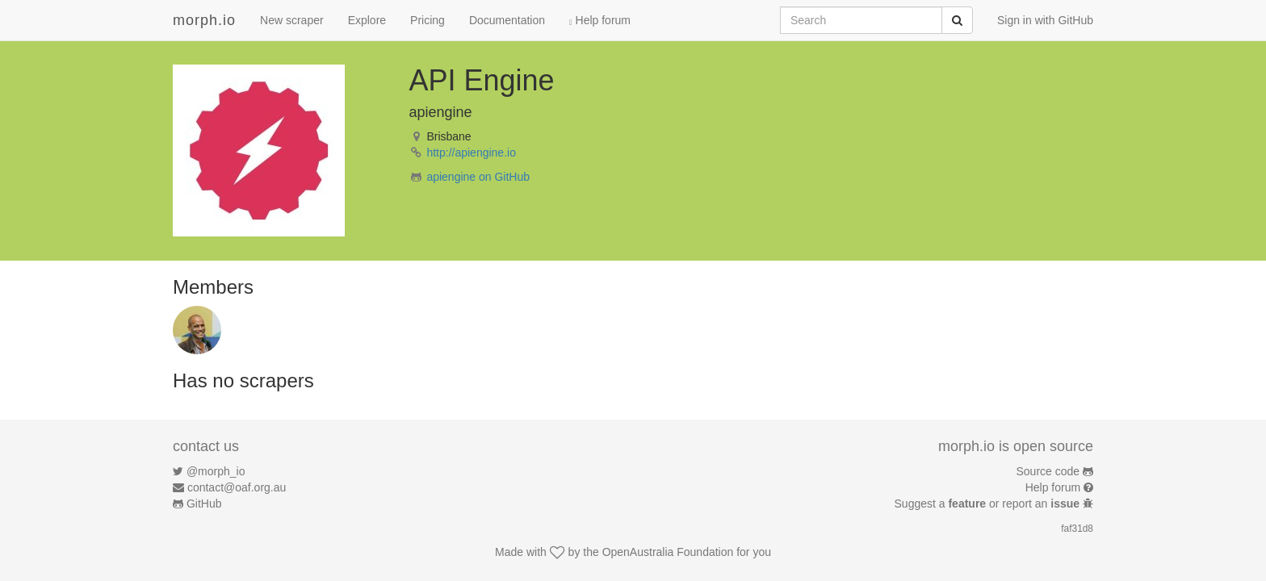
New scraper (292, 20)
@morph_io (216, 471)
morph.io (204, 20)
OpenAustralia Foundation (668, 551)
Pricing (427, 20)
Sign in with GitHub (1045, 20)
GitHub (204, 503)
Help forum (600, 20)
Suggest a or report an (989, 503)
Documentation (507, 20)
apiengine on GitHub (478, 176)
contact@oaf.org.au (236, 487)
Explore (367, 20)
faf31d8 (1077, 528)
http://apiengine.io (471, 152)
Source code (1048, 471)
